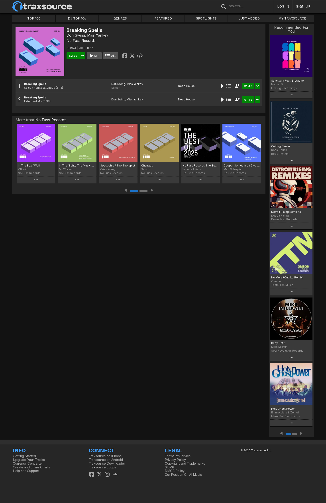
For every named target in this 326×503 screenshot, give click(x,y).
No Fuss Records (81, 40)
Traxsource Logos (102, 467)
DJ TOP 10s (77, 18)
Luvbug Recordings (284, 88)
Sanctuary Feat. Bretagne (287, 80)
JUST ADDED (249, 18)
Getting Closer (280, 146)
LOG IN (283, 6)
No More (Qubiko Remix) (287, 277)
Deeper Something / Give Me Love (242, 165)
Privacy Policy (175, 460)
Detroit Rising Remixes (286, 211)
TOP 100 (33, 18)
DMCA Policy (175, 471)
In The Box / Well (29, 165)
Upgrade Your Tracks (29, 460)
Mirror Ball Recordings (285, 416)
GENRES (120, 18)
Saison (115, 87)
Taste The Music (282, 285)
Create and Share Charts (31, 467)
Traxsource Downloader (107, 464)
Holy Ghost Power (283, 408)
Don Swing (76, 35)
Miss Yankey (97, 35)
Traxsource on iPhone (105, 456)
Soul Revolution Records (287, 350)
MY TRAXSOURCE (292, 18)
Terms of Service (178, 456)
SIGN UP (303, 6)
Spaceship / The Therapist (117, 165)
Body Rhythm (280, 153)
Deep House (186, 86)
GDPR (169, 467)
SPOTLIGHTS (206, 18)
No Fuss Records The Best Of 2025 (201, 165)
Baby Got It (278, 343)
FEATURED (163, 18)
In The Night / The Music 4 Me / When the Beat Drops (77, 165)
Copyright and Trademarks (185, 464)
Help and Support (26, 471)
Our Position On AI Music (183, 475)
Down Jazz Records (284, 219)
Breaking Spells (35, 84)
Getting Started (24, 456)
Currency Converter (28, 464)
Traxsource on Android (106, 460)
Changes (147, 165)
